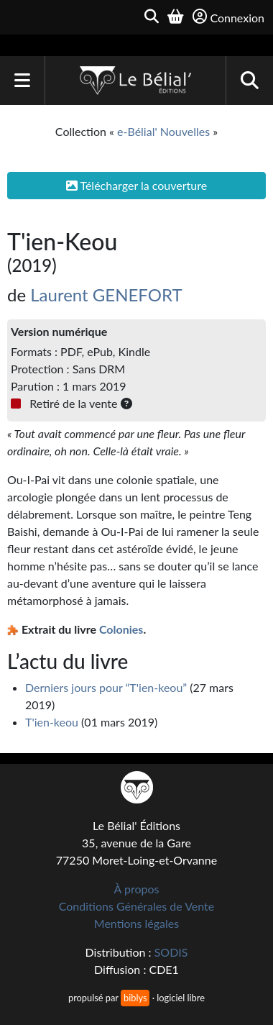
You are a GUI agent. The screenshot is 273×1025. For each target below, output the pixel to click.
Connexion (228, 16)
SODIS (171, 952)
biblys (135, 997)
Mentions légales (136, 923)
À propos (136, 889)
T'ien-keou (51, 722)
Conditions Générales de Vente (137, 906)
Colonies (121, 629)
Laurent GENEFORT (106, 294)
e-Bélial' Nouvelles (163, 131)
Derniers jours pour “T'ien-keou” (106, 687)
